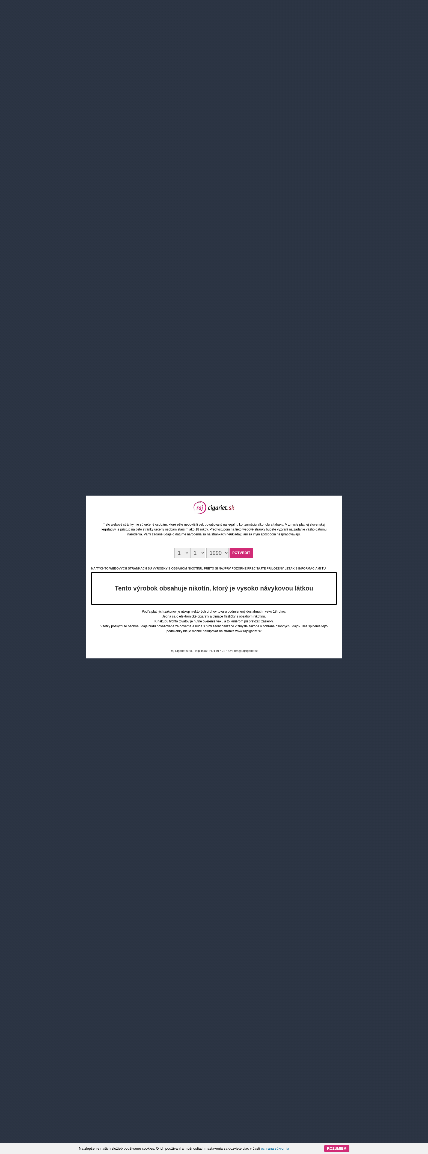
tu (324, 568)
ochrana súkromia (275, 1148)
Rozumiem (336, 1148)
